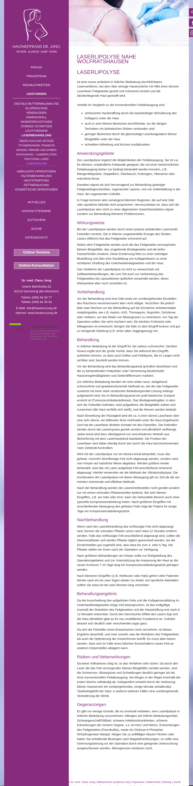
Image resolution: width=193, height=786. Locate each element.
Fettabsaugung (36, 185)
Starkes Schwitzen (36, 126)
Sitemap (166, 782)
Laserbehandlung (36, 135)
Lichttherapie (36, 130)
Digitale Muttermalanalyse (36, 103)
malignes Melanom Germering (24, 782)
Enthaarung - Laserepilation (36, 154)
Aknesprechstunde (36, 121)
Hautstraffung (36, 180)
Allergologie (36, 108)
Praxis (36, 67)
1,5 (19, 329)
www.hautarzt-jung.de (42, 312)
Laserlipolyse (36, 163)
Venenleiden (36, 112)
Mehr (52, 339)
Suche (36, 228)
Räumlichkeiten (36, 85)
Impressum (138, 782)
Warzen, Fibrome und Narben (36, 150)
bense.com (123, 782)
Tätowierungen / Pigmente (36, 145)
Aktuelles (36, 202)
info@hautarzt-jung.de (41, 308)
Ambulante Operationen (36, 171)
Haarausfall (36, 117)
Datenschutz (36, 237)
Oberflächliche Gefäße (36, 141)
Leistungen (36, 93)
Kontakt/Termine (36, 211)
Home (80, 43)
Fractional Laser (36, 159)
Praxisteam (36, 76)
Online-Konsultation (36, 265)
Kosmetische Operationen (36, 189)
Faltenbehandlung (36, 176)
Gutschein (36, 219)
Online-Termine (36, 252)
